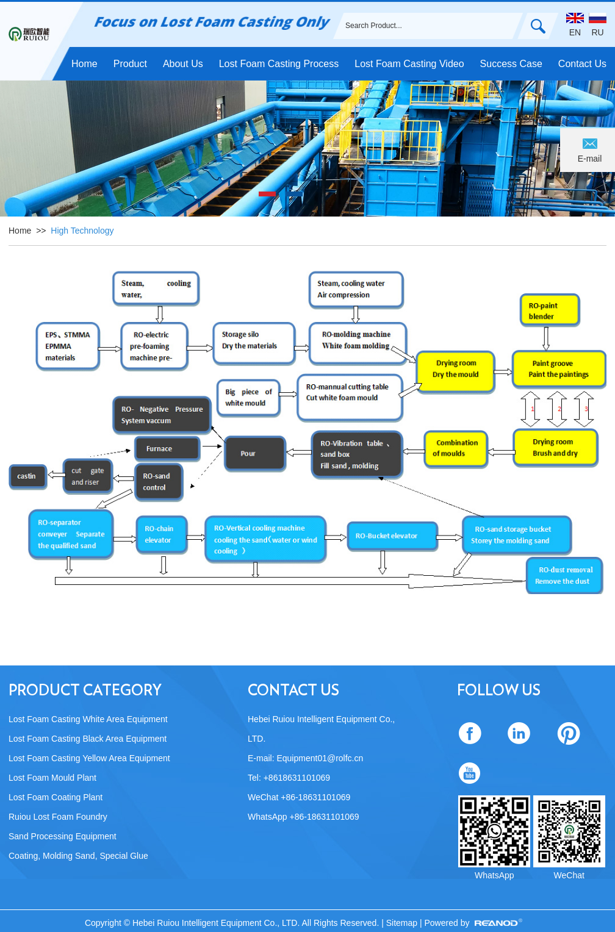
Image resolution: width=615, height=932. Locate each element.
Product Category (85, 691)
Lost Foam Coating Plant (56, 797)
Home (84, 64)
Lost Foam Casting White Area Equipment (88, 719)
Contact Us (582, 64)
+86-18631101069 (324, 817)
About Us (183, 64)
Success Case (511, 64)
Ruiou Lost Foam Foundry (58, 817)
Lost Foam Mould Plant (52, 778)
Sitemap (403, 923)
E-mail (590, 158)
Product (130, 64)
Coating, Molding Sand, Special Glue (78, 856)
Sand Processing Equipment (63, 836)
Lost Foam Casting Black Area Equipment (88, 739)
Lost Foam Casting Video (409, 64)
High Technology (82, 230)
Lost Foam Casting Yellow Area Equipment (89, 758)
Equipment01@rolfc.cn (319, 758)
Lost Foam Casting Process (279, 64)
